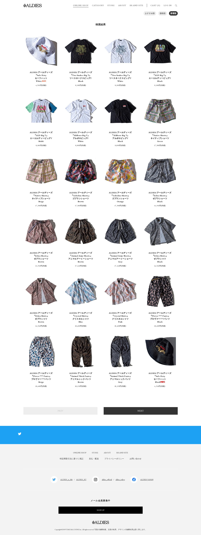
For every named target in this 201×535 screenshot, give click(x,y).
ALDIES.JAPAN (146, 479)
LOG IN (168, 5)
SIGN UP (100, 510)
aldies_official (107, 479)
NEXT (141, 410)
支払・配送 (94, 459)
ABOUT (122, 5)
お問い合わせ (135, 459)
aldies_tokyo (120, 479)
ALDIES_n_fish (66, 479)
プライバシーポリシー (114, 459)
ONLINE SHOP (80, 5)
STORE (111, 5)
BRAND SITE (136, 5)
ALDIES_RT (81, 479)
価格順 (163, 13)
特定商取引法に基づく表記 (71, 459)
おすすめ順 (150, 13)
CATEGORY (98, 5)
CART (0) (155, 5)
